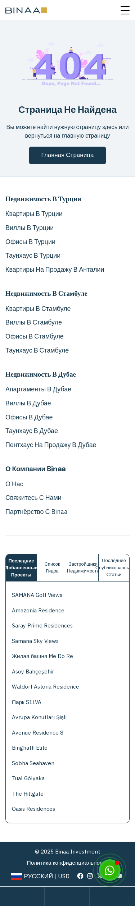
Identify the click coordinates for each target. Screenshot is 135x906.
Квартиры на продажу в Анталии (54, 269)
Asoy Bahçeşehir (33, 671)
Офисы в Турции (30, 242)
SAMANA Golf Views (37, 595)
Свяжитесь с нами (33, 497)
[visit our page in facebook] (80, 875)
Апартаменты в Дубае (38, 389)
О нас (14, 484)
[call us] (112, 896)
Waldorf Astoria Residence (45, 686)
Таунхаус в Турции (32, 255)
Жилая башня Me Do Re (42, 656)
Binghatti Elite (30, 748)
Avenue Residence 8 (37, 732)
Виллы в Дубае (28, 403)
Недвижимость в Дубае (40, 374)
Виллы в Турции (29, 228)
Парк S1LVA (26, 702)
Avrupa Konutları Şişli (39, 717)
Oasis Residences (33, 809)
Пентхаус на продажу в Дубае (50, 445)
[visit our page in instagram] (90, 875)
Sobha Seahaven (33, 763)
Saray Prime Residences (42, 625)
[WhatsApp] (110, 870)
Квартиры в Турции (34, 214)
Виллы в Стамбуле (33, 322)
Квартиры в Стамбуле (38, 308)
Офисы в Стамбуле (34, 336)
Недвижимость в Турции (43, 199)
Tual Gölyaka (28, 778)
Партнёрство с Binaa (36, 511)
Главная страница (67, 155)
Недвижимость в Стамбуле (46, 294)
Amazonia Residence (38, 610)
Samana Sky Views (35, 641)
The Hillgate (28, 794)
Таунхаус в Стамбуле (37, 350)
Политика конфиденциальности (67, 863)
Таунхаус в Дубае (31, 431)
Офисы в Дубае (29, 417)
